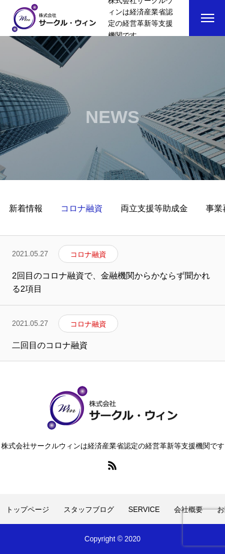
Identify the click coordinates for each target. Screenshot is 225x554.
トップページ (27, 509)
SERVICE (144, 509)
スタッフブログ (89, 509)
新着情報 (26, 208)
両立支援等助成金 (154, 208)
